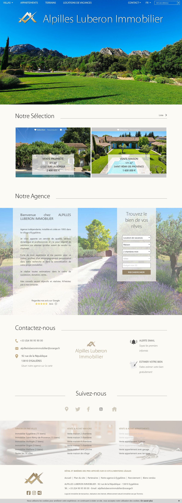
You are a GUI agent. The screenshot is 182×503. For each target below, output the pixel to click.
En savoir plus (147, 501)
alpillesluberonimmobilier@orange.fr (37, 361)
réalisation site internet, (97, 494)
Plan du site (79, 477)
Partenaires (93, 477)
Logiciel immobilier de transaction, (77, 494)
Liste (163, 115)
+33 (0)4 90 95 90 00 (29, 353)
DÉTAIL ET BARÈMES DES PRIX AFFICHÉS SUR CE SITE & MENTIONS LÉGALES (98, 471)
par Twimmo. (138, 494)
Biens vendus (149, 477)
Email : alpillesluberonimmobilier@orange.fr (112, 488)
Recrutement (134, 477)
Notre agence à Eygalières (113, 477)
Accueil (68, 477)
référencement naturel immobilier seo (120, 494)
